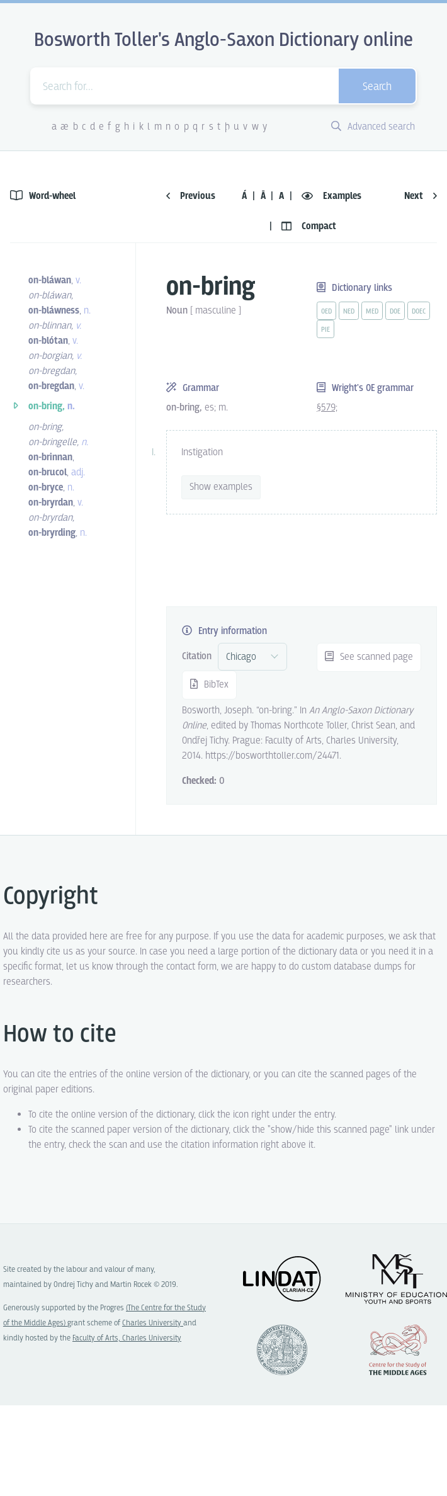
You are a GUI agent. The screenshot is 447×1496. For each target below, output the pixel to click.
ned (348, 312)
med (372, 312)
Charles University (152, 1323)
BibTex (209, 684)
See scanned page (369, 657)
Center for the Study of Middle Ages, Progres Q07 (398, 1350)
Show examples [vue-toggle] (221, 487)
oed (326, 312)
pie (325, 330)
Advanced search (373, 126)
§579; (327, 407)
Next (420, 196)
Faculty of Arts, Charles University (126, 1338)
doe (395, 312)
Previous (190, 196)
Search (377, 87)
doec (419, 312)
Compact (308, 226)
